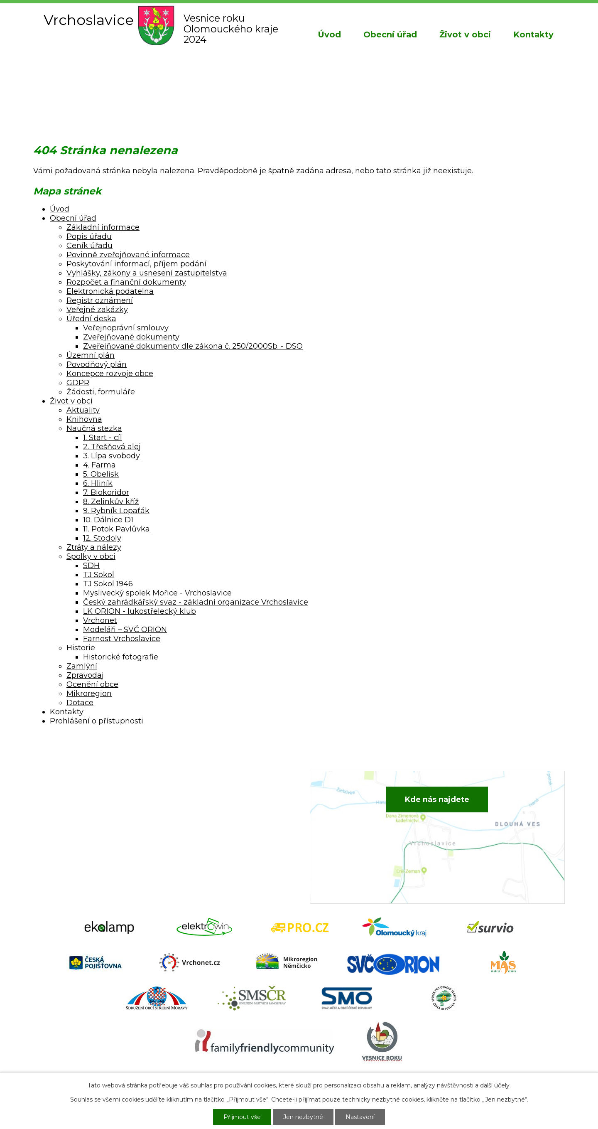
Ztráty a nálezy (93, 547)
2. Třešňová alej (112, 446)
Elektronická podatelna (110, 291)
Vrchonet (100, 620)
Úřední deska (91, 318)
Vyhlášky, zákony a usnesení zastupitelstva (146, 273)
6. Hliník (98, 483)
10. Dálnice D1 (108, 519)
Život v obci (465, 34)
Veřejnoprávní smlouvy (126, 327)
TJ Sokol (98, 574)
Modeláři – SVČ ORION (125, 629)
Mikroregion (89, 693)
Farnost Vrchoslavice (121, 638)
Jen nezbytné (303, 1117)
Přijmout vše (242, 1117)
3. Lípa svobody (111, 455)
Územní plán (90, 355)
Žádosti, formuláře (100, 391)
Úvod (329, 34)
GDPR (77, 382)
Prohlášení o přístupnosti (96, 721)
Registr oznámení (99, 300)
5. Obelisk (101, 474)
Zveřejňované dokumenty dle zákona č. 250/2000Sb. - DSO (193, 346)
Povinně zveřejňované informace (128, 254)
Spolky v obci (90, 556)
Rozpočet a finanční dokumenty (126, 282)
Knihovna (84, 419)
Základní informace (103, 227)
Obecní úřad (390, 34)
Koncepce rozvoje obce (109, 373)
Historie (80, 647)
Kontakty (533, 34)
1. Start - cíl (102, 437)
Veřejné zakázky (97, 309)
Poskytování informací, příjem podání (136, 263)
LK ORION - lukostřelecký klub (139, 611)
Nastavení (360, 1117)
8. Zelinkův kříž (111, 501)
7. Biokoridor (106, 492)
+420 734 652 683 (219, 817)
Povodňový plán (96, 364)
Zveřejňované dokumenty (131, 337)
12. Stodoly (102, 538)
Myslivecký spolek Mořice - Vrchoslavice (157, 593)
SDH (91, 565)
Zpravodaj (85, 675)
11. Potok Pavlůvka (116, 529)
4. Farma (99, 465)
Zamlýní (81, 666)
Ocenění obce (92, 684)
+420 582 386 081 (218, 804)
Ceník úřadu (89, 245)
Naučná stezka (94, 428)
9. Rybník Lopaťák (116, 510)
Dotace (79, 702)
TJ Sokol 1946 (108, 583)
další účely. (495, 1085)
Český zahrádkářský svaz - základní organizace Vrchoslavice (195, 602)
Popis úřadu (89, 236)
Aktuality (83, 410)
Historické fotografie (120, 657)
